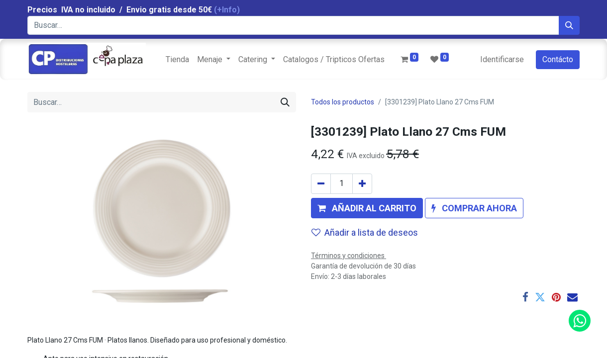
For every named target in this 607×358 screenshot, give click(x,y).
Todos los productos (342, 102)
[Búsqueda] (569, 25)
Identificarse (502, 59)
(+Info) (227, 9)
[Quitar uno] (321, 184)
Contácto (557, 59)
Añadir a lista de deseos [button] (364, 232)
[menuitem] (177, 60)
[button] (367, 208)
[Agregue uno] (362, 184)
